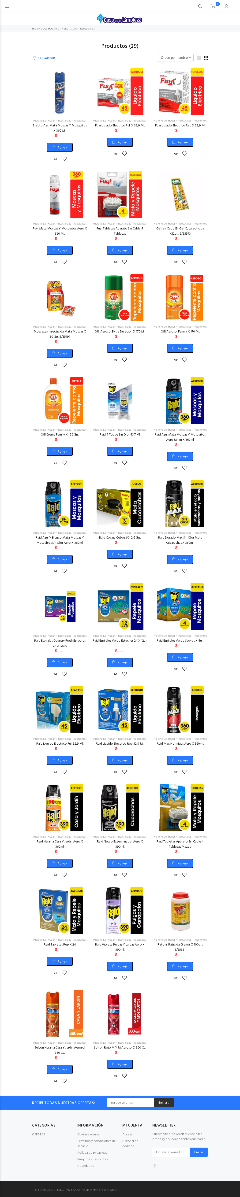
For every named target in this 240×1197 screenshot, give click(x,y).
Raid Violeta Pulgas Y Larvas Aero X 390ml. (120, 947)
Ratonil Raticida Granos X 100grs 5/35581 (180, 947)
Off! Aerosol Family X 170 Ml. (180, 331)
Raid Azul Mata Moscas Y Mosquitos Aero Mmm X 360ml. (180, 437)
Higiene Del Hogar (44, 120)
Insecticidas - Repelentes (71, 120)
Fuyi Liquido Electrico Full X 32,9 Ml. (120, 125)
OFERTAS (38, 1134)
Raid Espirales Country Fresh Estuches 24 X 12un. (60, 643)
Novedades (85, 1166)
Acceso (127, 1134)
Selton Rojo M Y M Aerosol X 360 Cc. (120, 1047)
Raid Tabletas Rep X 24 (60, 944)
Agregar (63, 147)
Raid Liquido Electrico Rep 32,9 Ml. (120, 743)
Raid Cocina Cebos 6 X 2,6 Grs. (120, 537)
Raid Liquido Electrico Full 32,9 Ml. (59, 743)
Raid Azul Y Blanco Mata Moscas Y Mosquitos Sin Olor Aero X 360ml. (60, 540)
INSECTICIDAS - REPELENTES (78, 28)
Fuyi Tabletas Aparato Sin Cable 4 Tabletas (120, 231)
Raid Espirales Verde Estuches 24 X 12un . (120, 643)
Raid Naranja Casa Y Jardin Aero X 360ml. (60, 844)
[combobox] (176, 58)
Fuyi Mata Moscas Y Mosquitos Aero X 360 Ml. (60, 231)
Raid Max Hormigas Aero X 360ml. (180, 743)
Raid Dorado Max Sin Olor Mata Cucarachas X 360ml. (180, 540)
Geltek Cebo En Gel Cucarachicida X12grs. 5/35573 (180, 231)
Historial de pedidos (130, 1143)
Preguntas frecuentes (92, 1159)
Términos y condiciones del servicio (96, 1143)
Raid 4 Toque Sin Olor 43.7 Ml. (120, 434)
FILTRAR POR (46, 58)
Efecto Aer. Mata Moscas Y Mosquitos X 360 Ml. (60, 128)
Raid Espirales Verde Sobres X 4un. (180, 640)
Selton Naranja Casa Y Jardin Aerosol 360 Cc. (59, 1050)
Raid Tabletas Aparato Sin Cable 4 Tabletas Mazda (180, 844)
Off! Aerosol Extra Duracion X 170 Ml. (120, 331)
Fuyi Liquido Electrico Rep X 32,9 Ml (180, 125)
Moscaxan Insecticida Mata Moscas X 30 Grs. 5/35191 (60, 334)
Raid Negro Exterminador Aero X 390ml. (120, 844)
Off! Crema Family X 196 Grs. (60, 434)
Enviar (198, 1152)
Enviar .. (163, 1102)
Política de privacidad (92, 1153)
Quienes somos (88, 1134)
